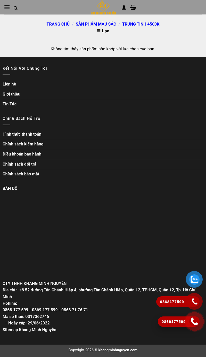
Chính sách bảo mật (21, 174)
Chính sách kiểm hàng (23, 144)
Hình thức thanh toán (22, 134)
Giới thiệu (11, 94)
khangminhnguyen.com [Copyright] (118, 350)
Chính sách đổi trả (19, 164)
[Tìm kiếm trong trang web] (16, 8)
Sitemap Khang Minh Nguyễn (29, 329)
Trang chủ (58, 24)
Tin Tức (10, 104)
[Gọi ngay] (195, 321)
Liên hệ (9, 84)
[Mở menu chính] (7, 7)
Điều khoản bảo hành (22, 154)
